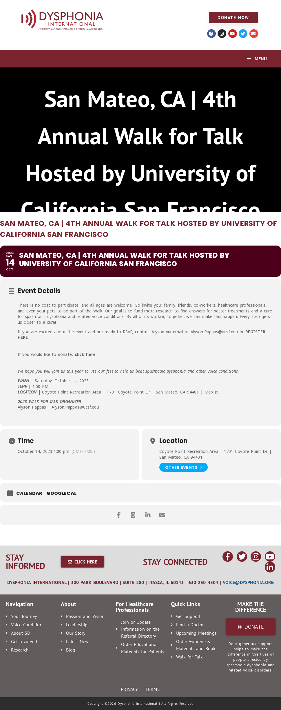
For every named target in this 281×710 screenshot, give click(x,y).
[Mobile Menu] (257, 58)
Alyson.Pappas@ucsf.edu (214, 331)
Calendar (29, 493)
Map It (211, 392)
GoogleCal (61, 493)
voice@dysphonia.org (248, 582)
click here (85, 354)
